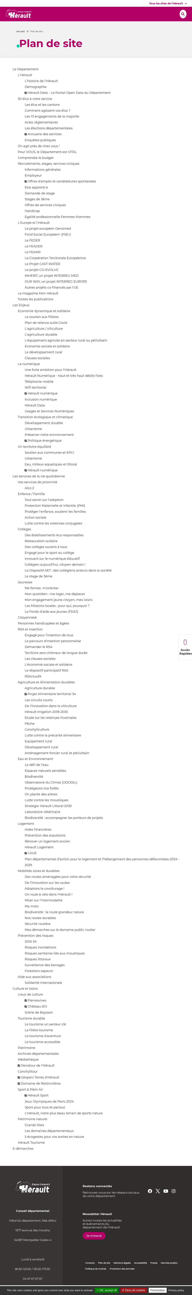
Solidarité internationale (43, 992)
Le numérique (29, 374)
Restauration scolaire (41, 551)
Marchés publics (169, 1272)
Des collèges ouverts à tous (46, 557)
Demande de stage (40, 203)
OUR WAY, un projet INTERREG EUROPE (56, 291)
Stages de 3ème (37, 209)
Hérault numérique (43, 403)
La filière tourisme (39, 1040)
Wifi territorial (35, 397)
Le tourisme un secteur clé (45, 1034)
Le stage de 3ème (38, 586)
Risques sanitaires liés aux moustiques (55, 963)
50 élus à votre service (35, 108)
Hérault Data (35, 415)
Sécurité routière (38, 934)
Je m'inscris (94, 1245)
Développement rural (41, 757)
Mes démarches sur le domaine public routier (60, 939)
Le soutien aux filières (42, 327)
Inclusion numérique (41, 409)
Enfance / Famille (31, 504)
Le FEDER (32, 250)
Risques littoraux (38, 969)
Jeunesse (25, 592)
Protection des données (122, 1278)
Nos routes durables (40, 928)
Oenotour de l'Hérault (38, 1075)
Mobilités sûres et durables (39, 881)
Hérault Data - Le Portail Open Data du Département (69, 102)
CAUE (32, 863)
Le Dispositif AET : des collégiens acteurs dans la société (68, 580)
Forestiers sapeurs (39, 981)
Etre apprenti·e (36, 197)
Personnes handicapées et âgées (43, 633)
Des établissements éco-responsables (54, 545)
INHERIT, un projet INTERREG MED (52, 285)
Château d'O (37, 1016)
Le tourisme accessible (42, 1052)
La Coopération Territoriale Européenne (55, 268)
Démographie (35, 96)
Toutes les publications (35, 309)
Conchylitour (28, 1081)
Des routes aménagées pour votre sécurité (58, 886)
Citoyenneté (27, 627)
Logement (26, 833)
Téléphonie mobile (39, 391)
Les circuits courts (39, 710)
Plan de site (104, 1272)
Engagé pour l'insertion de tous (49, 645)
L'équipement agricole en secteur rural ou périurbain (66, 350)
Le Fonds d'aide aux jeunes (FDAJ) (51, 621)
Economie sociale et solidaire (47, 356)
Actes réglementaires (41, 132)
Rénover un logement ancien (47, 851)
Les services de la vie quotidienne (39, 486)
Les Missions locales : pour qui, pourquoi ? (57, 615)
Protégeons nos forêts (42, 798)
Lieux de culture (30, 1004)
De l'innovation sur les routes (47, 892)
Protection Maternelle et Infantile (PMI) (55, 515)
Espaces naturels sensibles (45, 780)
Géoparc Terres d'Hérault (40, 1087)
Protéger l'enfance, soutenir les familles (55, 521)
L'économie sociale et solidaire (48, 674)
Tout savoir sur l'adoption (44, 509)
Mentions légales (122, 1272)
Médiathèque (28, 1069)
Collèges (24, 539)
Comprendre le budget (35, 167)
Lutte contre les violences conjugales (53, 533)
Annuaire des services (45, 144)
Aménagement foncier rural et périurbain (57, 763)
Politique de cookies (95, 1278)
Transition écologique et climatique (45, 427)
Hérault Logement (39, 857)
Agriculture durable (40, 698)
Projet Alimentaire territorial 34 (52, 704)
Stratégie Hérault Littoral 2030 (48, 816)
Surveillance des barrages (45, 975)
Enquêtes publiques (40, 150)
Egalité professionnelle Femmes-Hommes (57, 226)
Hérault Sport (38, 1105)
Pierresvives (37, 1010)
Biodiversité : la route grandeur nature (54, 922)
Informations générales (43, 179)
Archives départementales (38, 1063)
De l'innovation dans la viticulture (51, 716)
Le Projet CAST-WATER (42, 274)
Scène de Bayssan (39, 1022)
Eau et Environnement (35, 769)
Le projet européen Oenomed (48, 238)
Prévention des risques (35, 945)
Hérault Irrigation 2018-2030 (46, 721)
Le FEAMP (33, 262)
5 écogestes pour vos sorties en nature (54, 1146)
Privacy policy (176, 1290)
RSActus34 (33, 686)
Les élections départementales (49, 138)
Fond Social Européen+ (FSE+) (48, 244)
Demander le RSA (38, 657)
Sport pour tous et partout (45, 1117)
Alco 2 (29, 498)
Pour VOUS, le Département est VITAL (47, 162)
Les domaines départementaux (49, 1141)
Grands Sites (34, 1135)
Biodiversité (34, 786)
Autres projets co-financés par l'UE (51, 297)
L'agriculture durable (41, 344)
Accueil (20, 41)
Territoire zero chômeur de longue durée (56, 662)
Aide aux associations (34, 986)
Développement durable (44, 433)
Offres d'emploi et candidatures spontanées (62, 191)
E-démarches (23, 1158)
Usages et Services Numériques (49, 421)
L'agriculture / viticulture (44, 338)
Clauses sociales (37, 368)
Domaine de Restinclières (41, 1093)
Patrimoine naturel (32, 1129)
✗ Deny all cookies (133, 1290)
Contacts (90, 1272)
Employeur (33, 185)
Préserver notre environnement (49, 444)
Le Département (25, 79)
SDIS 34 (31, 951)
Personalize (157, 1290)
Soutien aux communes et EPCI (49, 462)
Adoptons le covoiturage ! (44, 898)
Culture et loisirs (25, 998)
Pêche (30, 733)
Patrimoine (26, 1057)
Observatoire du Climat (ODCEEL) (51, 792)
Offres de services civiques (45, 215)
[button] (53, 14)
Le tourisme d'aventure (43, 1046)
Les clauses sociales (40, 668)
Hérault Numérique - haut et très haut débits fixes (64, 385)
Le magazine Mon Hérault (38, 303)
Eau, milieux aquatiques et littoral (51, 474)
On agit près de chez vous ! (39, 156)
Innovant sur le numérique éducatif (52, 568)
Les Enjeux (21, 315)
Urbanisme (33, 438)
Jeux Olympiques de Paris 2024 (49, 1111)
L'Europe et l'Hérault (34, 232)
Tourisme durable (31, 1028)
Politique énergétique (45, 450)
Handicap (32, 221)
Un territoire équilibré (34, 456)
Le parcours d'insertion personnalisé (53, 651)
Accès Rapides (185, 647)
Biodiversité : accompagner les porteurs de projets (64, 827)
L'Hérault (25, 85)
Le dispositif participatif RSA (46, 680)
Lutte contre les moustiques (46, 810)
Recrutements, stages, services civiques (48, 173)
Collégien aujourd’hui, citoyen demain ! (55, 574)
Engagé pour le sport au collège (49, 562)
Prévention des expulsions (45, 845)
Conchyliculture (37, 739)
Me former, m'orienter (42, 598)
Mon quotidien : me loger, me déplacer (55, 604)
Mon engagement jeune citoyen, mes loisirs (59, 609)
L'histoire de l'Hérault (41, 91)
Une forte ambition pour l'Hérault (50, 379)
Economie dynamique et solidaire (44, 321)
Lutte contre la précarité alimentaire (53, 745)
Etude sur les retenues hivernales (50, 727)
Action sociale (35, 527)
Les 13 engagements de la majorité (52, 126)
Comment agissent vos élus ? (47, 120)
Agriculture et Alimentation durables (46, 692)
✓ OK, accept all (106, 1290)
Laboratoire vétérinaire (42, 822)
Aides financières (38, 839)
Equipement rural (38, 751)
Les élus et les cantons (42, 114)
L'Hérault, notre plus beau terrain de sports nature (64, 1123)
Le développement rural (43, 362)
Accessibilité (140, 1272)
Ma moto (32, 916)
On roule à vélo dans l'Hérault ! (48, 904)
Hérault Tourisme (31, 1152)
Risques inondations (40, 957)
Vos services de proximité (37, 492)
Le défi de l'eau (36, 774)
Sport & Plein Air (30, 1099)
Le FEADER (33, 256)
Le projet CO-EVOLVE (41, 279)
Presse (153, 1272)
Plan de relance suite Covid (46, 332)
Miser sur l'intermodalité (43, 910)
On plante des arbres (41, 804)
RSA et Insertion (30, 639)
